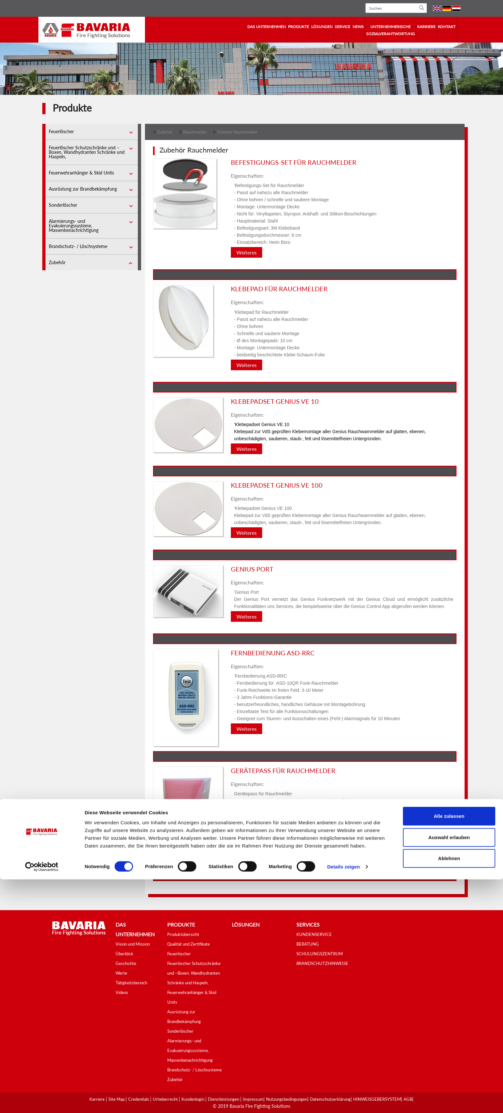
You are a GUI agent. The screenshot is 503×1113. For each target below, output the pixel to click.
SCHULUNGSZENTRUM (319, 953)
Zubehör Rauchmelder (237, 131)
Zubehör (57, 262)
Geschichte (126, 963)
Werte (121, 973)
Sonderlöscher (63, 205)
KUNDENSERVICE (314, 934)
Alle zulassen (449, 1049)
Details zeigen (343, 1100)
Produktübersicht (183, 934)
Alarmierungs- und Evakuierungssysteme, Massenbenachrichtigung (73, 225)
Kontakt (447, 26)
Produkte (298, 26)
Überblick (124, 953)
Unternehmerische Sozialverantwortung (390, 30)
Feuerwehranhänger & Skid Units (81, 172)
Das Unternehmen (266, 26)
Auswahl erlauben (449, 1071)
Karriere (426, 26)
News (358, 26)
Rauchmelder (195, 131)
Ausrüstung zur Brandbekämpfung (83, 189)
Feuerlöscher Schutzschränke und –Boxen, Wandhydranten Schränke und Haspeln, (87, 152)
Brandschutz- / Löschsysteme (78, 246)
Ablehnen (449, 1092)
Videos (122, 992)
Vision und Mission (133, 944)
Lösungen (322, 26)
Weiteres (246, 252)
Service (342, 26)
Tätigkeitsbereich (131, 982)
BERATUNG (307, 944)
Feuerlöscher (61, 131)
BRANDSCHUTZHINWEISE (322, 963)
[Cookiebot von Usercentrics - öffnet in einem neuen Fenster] (42, 1100)
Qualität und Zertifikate (188, 944)
